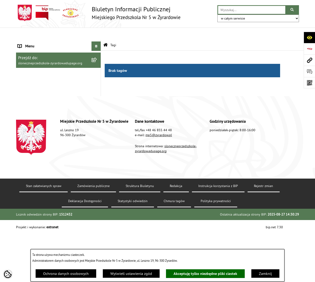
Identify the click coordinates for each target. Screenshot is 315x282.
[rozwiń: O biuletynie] (97, 124)
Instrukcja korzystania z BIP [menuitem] (40, 105)
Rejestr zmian (263, 238)
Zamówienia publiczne (93, 238)
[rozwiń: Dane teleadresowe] (97, 56)
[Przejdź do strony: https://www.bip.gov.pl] (309, 48)
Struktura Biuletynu (140, 238)
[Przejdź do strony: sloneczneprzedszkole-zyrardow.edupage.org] (309, 60)
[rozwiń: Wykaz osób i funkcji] (97, 68)
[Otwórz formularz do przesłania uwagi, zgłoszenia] (309, 71)
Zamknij (265, 273)
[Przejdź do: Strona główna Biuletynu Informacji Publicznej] (105, 32)
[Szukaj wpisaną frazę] (292, 10)
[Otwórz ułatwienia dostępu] (309, 37)
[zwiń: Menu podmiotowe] (97, 43)
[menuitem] (58, 56)
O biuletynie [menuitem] (27, 124)
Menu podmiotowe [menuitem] (33, 43)
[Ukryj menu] (96, 34)
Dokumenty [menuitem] (27, 115)
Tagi (113, 32)
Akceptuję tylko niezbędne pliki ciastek (205, 273)
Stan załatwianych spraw (43, 238)
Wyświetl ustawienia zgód (131, 273)
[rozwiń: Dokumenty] (97, 115)
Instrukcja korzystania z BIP (218, 238)
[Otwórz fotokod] (309, 82)
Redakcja (176, 238)
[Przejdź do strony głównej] (98, 13)
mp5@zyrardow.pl (158, 187)
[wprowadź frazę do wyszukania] (251, 10)
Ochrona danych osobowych (66, 273)
